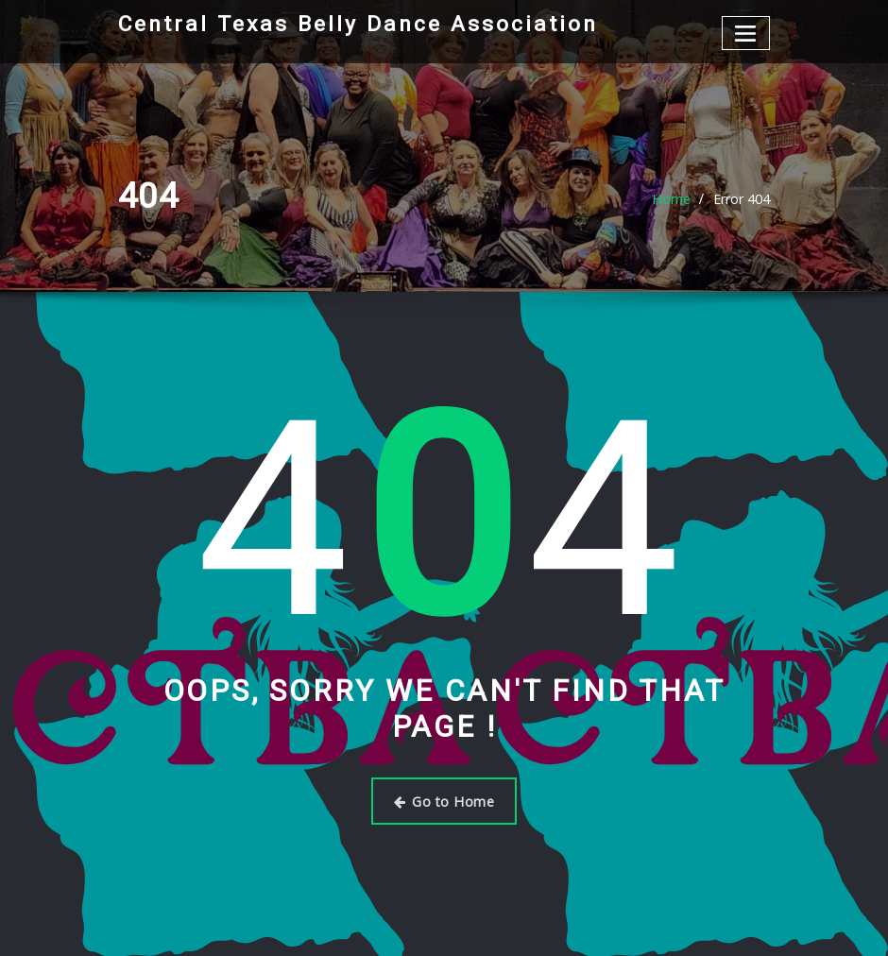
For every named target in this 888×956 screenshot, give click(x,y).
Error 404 (741, 199)
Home (672, 199)
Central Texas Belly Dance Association (353, 23)
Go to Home (444, 800)
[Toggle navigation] (746, 32)
